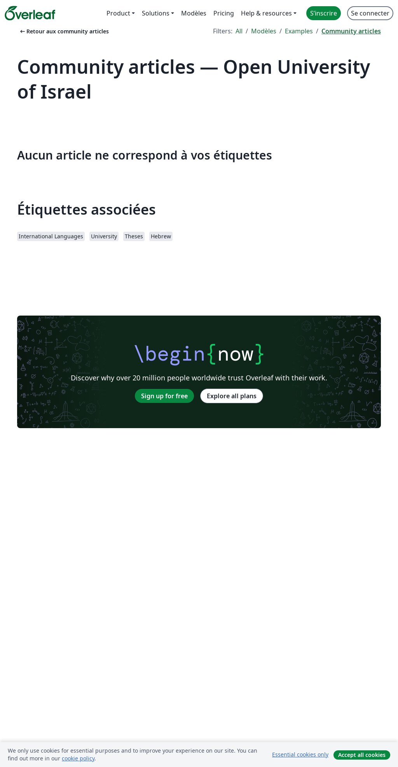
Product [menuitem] (118, 13)
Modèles (263, 31)
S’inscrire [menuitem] (323, 13)
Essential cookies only (300, 754)
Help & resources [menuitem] (266, 13)
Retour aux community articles (64, 31)
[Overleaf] (30, 13)
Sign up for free (164, 396)
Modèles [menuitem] (193, 13)
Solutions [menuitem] (155, 13)
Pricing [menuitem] (223, 13)
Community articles (351, 31)
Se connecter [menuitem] (370, 13)
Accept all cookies (362, 754)
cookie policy (78, 758)
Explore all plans (232, 396)
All (239, 31)
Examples (299, 31)
